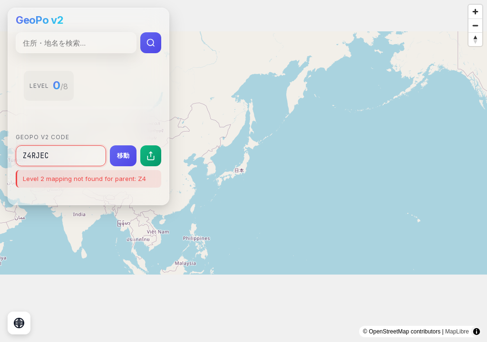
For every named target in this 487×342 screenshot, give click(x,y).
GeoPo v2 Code (42, 137)
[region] (243, 171)
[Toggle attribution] (476, 331)
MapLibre (457, 331)
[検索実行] (150, 42)
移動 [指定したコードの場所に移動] (123, 155)
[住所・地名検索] (76, 42)
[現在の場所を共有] (150, 155)
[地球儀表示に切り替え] (19, 323)
